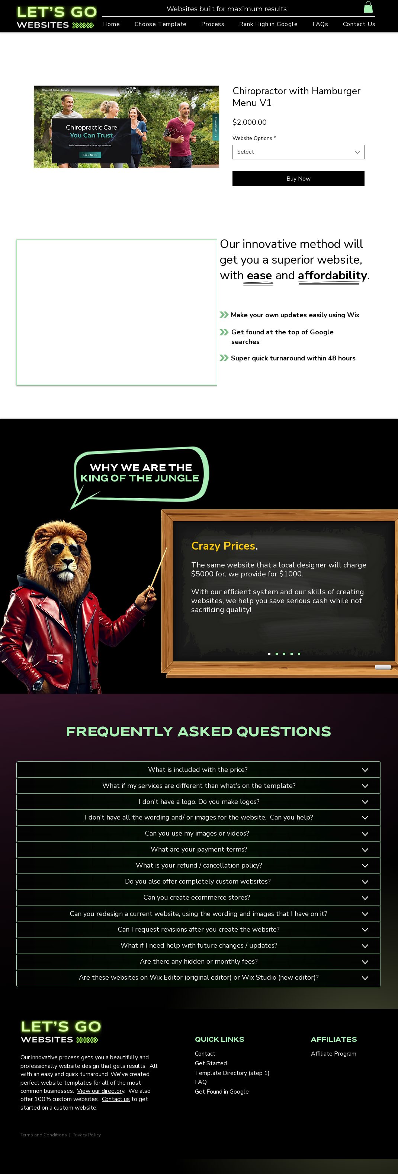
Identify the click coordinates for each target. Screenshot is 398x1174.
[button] (368, 7)
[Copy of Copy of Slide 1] (284, 654)
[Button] (275, 770)
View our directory (100, 1091)
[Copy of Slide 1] (277, 654)
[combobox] (298, 152)
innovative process (55, 1057)
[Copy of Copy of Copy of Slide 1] (292, 654)
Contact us (116, 1099)
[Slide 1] (269, 654)
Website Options (254, 138)
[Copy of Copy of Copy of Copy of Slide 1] (299, 654)
